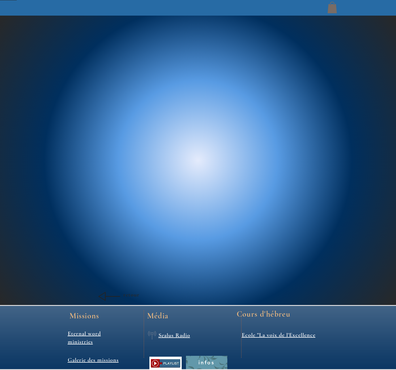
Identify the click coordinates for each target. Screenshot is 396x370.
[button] (332, 7)
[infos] (206, 362)
